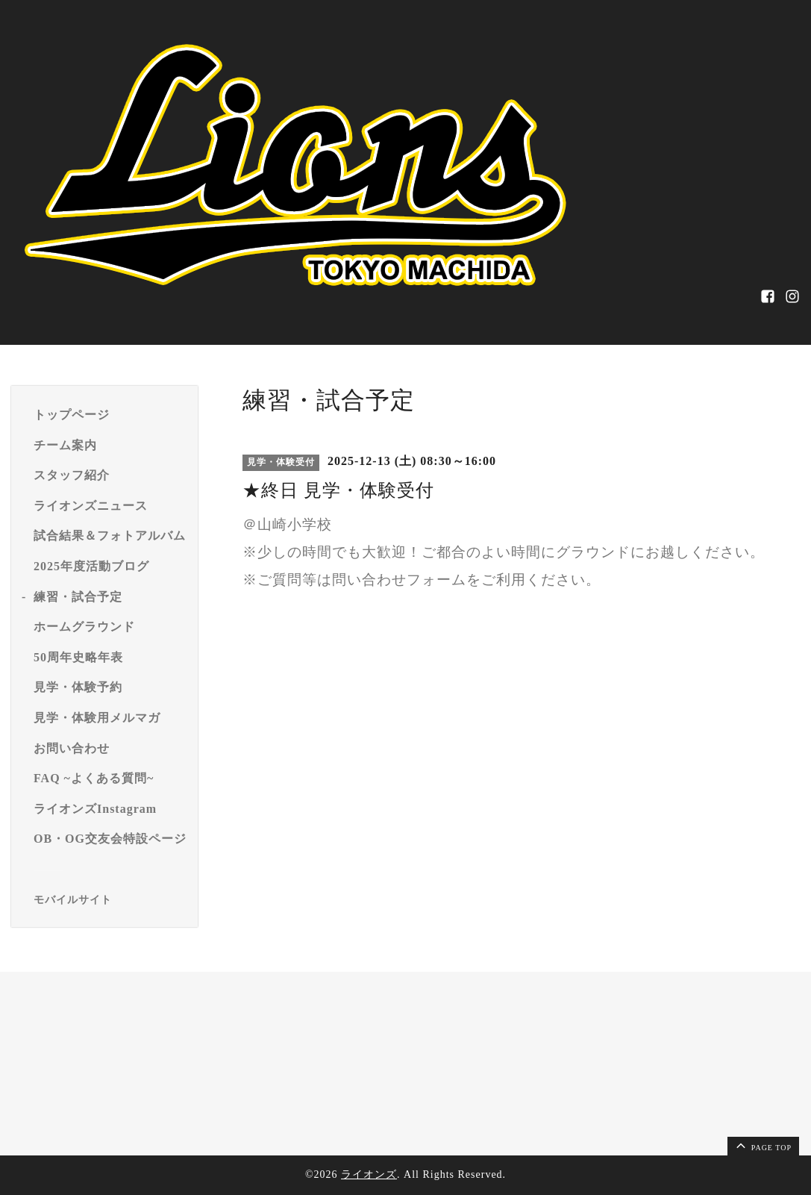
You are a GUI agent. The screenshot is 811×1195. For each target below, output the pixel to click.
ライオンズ (369, 1174)
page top (762, 1145)
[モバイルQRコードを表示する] (110, 900)
